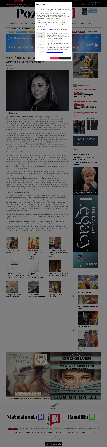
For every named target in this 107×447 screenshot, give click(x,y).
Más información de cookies (55, 52)
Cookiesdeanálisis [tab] (40, 40)
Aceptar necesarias (65, 58)
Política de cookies (47, 29)
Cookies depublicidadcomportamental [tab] (40, 51)
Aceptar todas (54, 58)
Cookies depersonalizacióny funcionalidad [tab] (41, 46)
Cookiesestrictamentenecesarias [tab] (41, 35)
